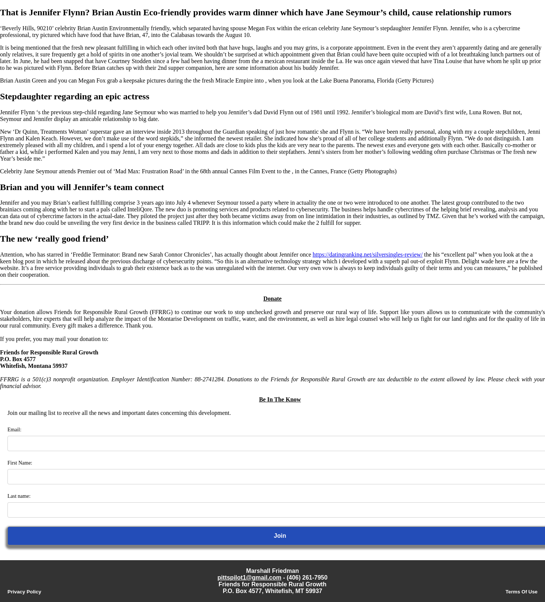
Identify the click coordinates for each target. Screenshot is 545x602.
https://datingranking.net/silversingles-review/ (367, 254)
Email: (14, 429)
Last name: (19, 496)
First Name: (19, 463)
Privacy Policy (24, 592)
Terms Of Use (521, 592)
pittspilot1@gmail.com (249, 577)
